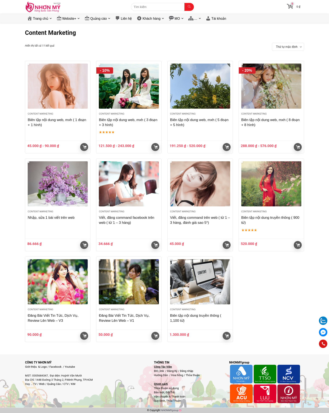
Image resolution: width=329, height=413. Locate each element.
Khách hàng (151, 18)
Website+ (69, 18)
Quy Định (159, 400)
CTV (66, 384)
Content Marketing (40, 113)
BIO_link (159, 371)
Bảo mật (159, 392)
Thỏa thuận (192, 375)
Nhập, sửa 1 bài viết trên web (51, 218)
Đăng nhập (186, 371)
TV (35, 384)
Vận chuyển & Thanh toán (169, 396)
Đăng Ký (172, 371)
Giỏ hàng (84, 147)
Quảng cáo (98, 18)
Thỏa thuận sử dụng (166, 388)
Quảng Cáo (54, 384)
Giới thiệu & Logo (36, 366)
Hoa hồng (177, 375)
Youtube (70, 366)
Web (41, 384)
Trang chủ (40, 18)
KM (73, 384)
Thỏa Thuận (173, 400)
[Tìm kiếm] (189, 7)
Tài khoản (219, 18)
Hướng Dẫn (161, 375)
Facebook (55, 366)
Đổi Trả (170, 392)
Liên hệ (126, 18)
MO (177, 18)
